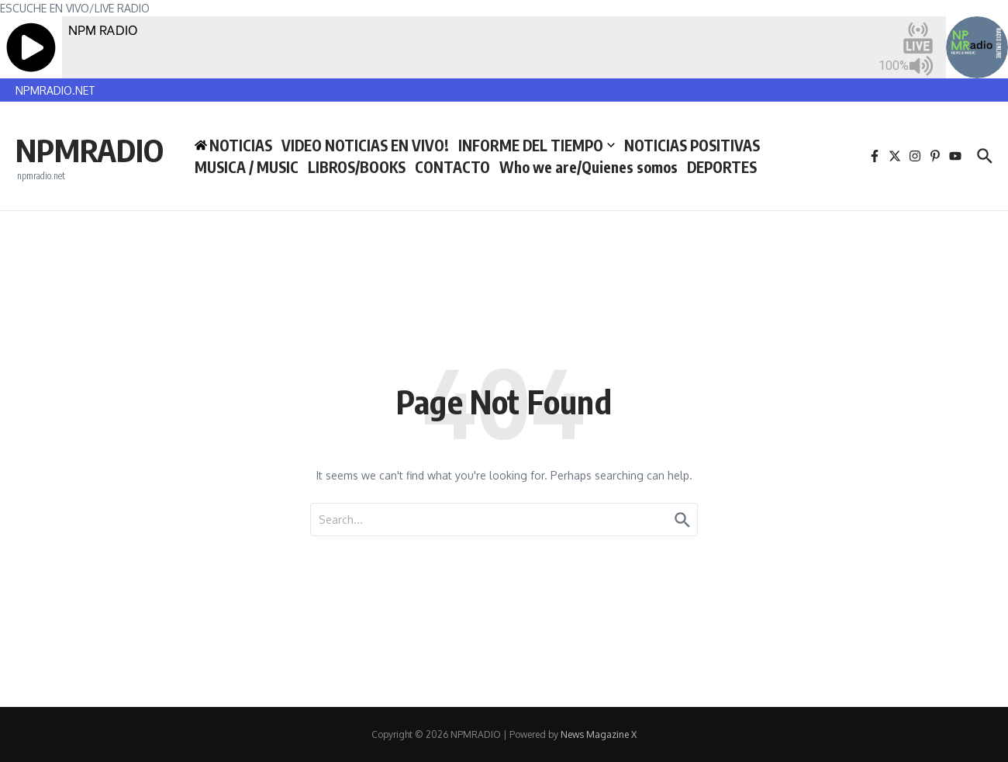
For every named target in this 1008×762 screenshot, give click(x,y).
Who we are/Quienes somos (588, 167)
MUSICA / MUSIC (247, 167)
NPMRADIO (90, 149)
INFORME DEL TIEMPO (536, 145)
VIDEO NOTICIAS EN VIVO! (365, 145)
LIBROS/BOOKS (357, 167)
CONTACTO (452, 167)
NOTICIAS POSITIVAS (692, 145)
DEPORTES (722, 167)
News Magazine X (599, 734)
